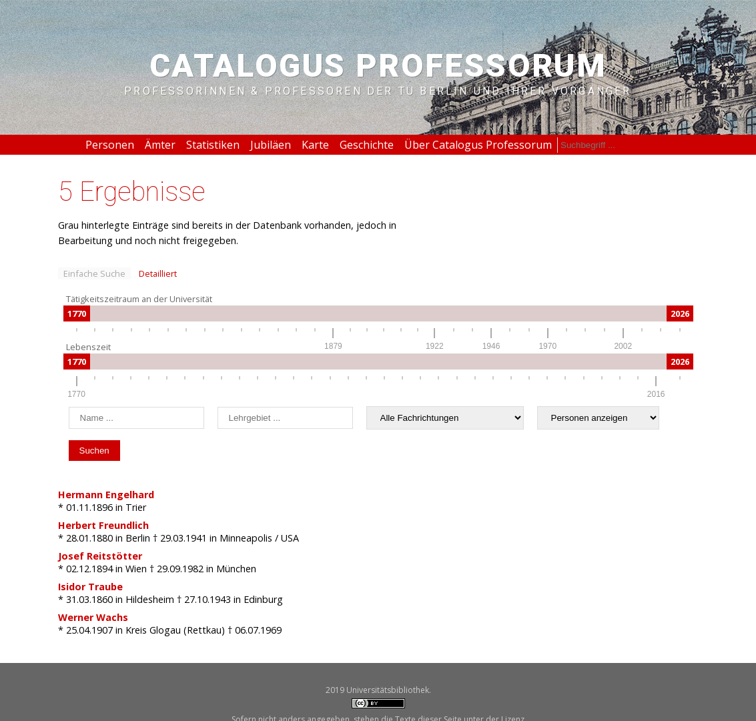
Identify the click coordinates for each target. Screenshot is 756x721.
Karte (315, 144)
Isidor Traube (90, 586)
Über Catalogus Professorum (478, 144)
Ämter (160, 144)
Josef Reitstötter (100, 556)
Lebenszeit (88, 347)
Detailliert (158, 273)
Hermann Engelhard (106, 494)
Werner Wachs (93, 617)
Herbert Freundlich (103, 525)
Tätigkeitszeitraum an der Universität (139, 299)
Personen (109, 144)
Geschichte (367, 144)
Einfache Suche (94, 273)
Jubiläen (270, 144)
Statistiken (213, 144)
